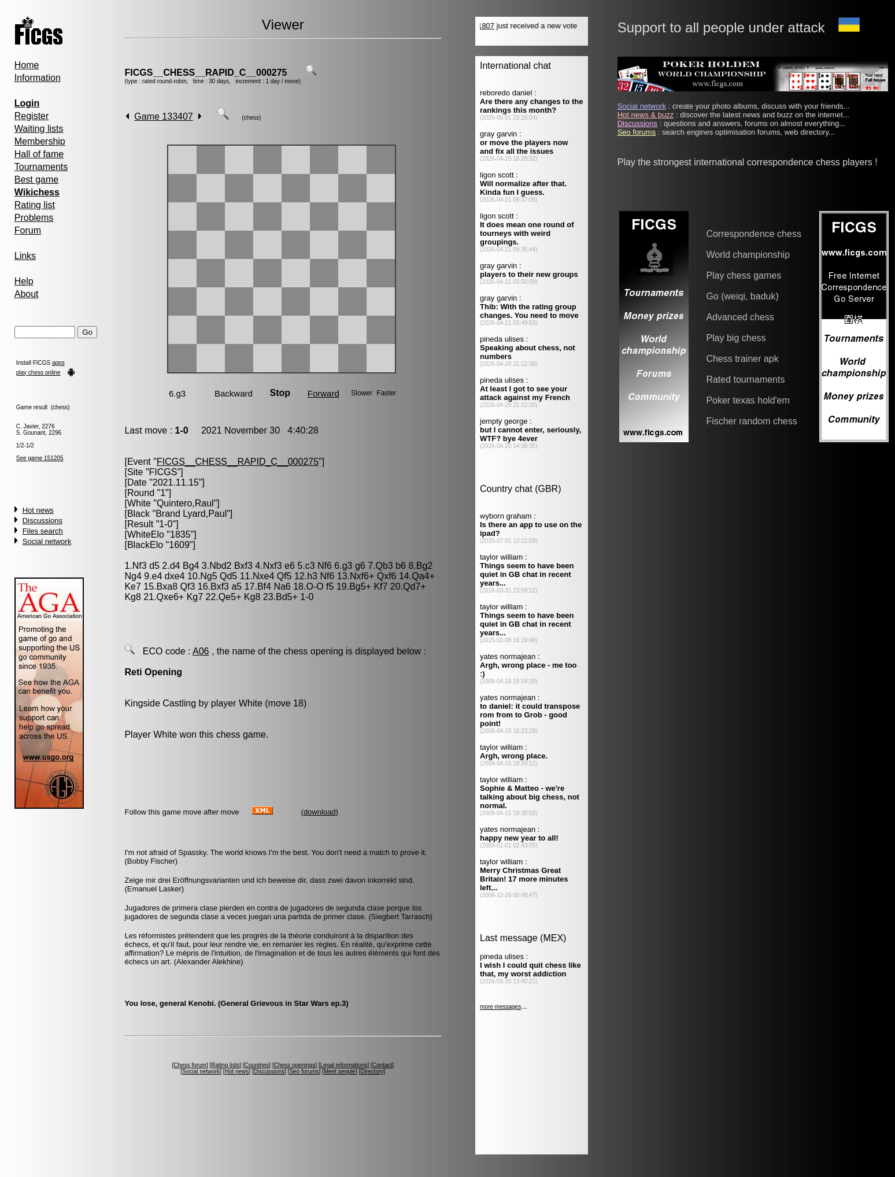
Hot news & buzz (645, 114)
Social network (47, 541)
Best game (36, 179)
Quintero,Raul (185, 503)
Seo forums (304, 1071)
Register (31, 116)
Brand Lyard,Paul (191, 514)
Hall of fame (39, 154)
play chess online (38, 372)
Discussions (42, 520)
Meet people (340, 1071)
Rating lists (225, 1065)
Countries (257, 1065)
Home (26, 65)
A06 (201, 651)
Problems (34, 218)
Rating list (34, 205)
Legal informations (344, 1065)
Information (37, 78)
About (26, 294)
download (320, 812)
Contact (382, 1065)
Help (24, 281)
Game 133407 (163, 116)
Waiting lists (39, 129)
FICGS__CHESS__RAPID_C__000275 (205, 72)
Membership (39, 141)
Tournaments (41, 167)
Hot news (38, 510)
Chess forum (189, 1065)
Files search (43, 531)
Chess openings (295, 1065)
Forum (27, 230)
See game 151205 (40, 458)
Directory (371, 1071)
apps (58, 363)
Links (25, 256)
